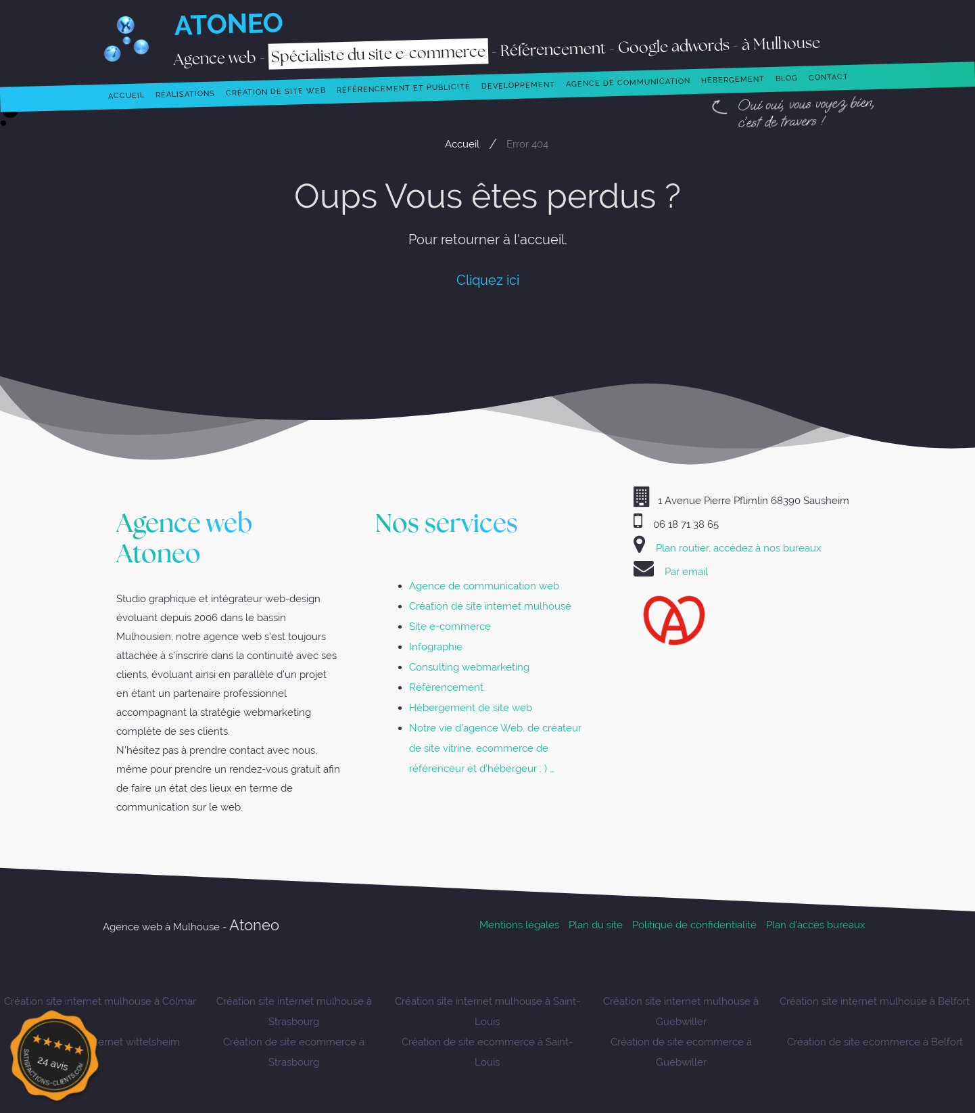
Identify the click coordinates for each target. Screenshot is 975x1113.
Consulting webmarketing (469, 667)
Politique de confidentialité (694, 924)
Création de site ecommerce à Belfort (875, 1041)
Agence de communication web (484, 585)
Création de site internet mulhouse (490, 606)
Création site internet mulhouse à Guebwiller (681, 1011)
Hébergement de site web (470, 707)
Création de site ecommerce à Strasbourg (293, 1052)
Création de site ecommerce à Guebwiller (681, 1052)
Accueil (462, 144)
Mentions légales (519, 924)
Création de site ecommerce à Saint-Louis (487, 1052)
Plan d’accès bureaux (815, 924)
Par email (686, 571)
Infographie (435, 646)
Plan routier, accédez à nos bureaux (739, 547)
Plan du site (596, 924)
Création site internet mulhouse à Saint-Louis (487, 1011)
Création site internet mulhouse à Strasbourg (294, 1011)
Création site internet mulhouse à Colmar (100, 1001)
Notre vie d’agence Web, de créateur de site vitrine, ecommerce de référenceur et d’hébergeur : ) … (495, 748)
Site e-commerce (450, 626)
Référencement (446, 687)
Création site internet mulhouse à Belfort (875, 1001)
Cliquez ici (487, 280)
